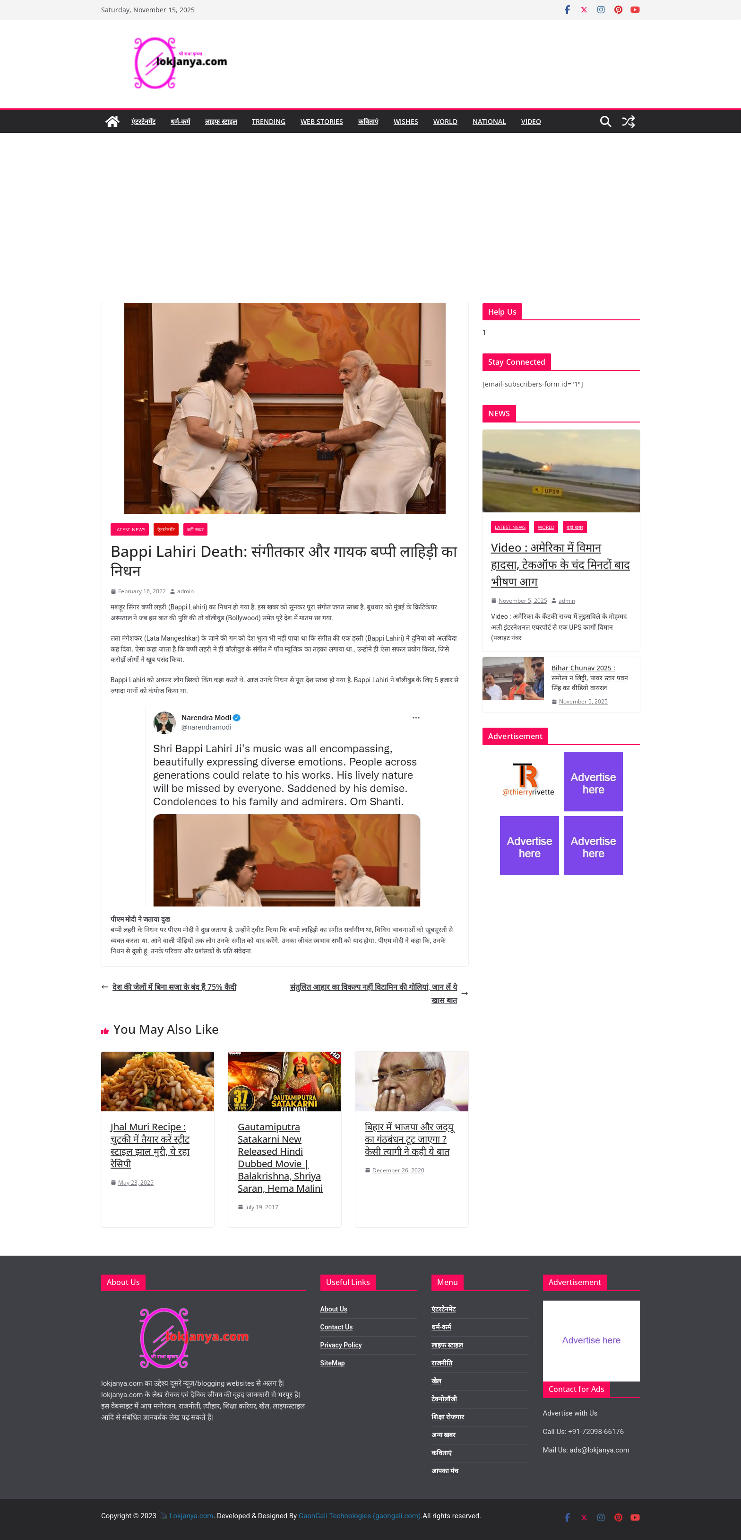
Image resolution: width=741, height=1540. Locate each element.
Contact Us (336, 1327)
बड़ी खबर (195, 529)
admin (185, 591)
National (489, 121)
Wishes (406, 121)
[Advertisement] (370, 232)
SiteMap (332, 1363)
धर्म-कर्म (180, 121)
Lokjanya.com (191, 1516)
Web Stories (322, 121)
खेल (436, 1381)
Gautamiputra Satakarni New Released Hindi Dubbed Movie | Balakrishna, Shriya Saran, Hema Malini (280, 1157)
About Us (334, 1309)
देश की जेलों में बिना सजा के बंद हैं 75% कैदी (168, 987)
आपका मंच (444, 1471)
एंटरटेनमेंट (143, 121)
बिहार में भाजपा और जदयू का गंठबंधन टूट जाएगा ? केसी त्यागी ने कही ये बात (409, 1139)
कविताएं (368, 121)
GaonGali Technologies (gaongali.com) (360, 1516)
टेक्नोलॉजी (444, 1399)
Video (531, 121)
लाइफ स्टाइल (221, 121)
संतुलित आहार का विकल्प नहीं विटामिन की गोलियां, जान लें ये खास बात (379, 994)
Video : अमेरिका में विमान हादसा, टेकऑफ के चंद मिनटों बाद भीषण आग (560, 564)
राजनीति (441, 1363)
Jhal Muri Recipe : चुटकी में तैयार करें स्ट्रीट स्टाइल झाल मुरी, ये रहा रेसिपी (150, 1145)
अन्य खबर (443, 1435)
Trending (268, 121)
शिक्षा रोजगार (447, 1417)
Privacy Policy (341, 1345)
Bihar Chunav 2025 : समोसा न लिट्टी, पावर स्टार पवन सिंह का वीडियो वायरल (589, 677)
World (445, 121)
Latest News (129, 529)
